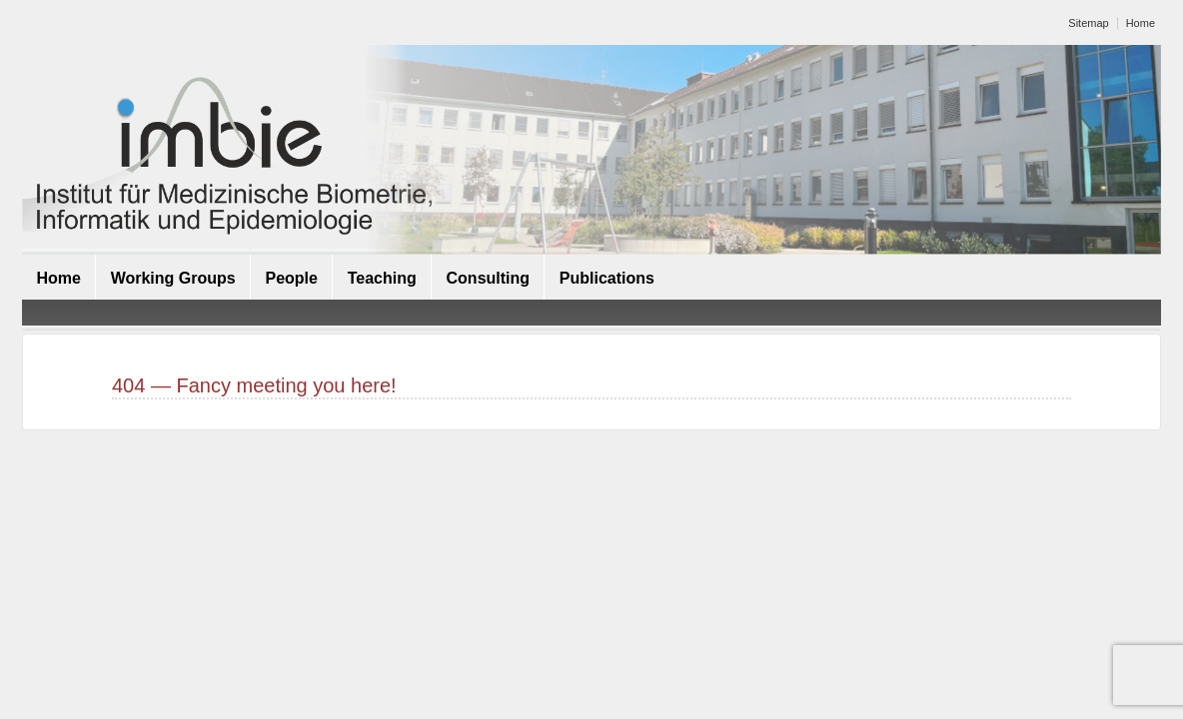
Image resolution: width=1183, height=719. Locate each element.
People (291, 278)
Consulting (489, 278)
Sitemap (1088, 23)
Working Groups (173, 278)
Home (1140, 23)
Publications (607, 278)
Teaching (382, 278)
